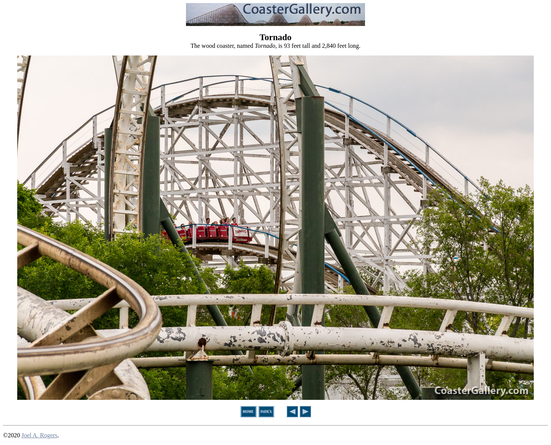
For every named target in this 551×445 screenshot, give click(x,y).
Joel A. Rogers (39, 435)
